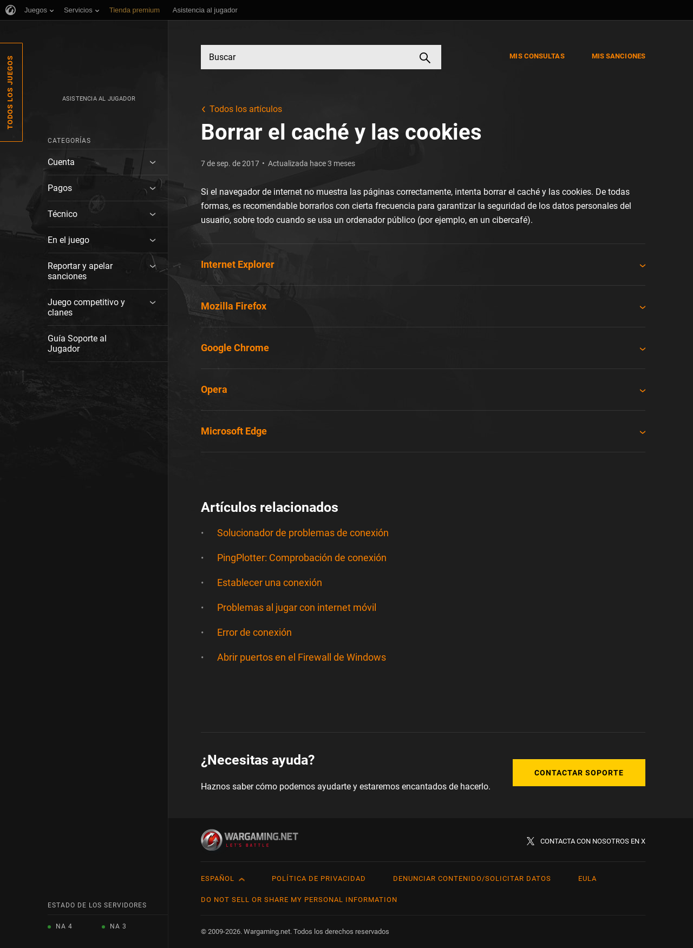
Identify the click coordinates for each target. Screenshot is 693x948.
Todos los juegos (10, 92)
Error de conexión (254, 632)
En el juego (68, 240)
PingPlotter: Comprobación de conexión (302, 557)
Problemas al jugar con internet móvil (296, 607)
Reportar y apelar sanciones (80, 271)
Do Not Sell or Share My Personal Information (299, 900)
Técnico (62, 214)
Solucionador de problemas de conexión (303, 532)
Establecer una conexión (269, 582)
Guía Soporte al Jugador (77, 343)
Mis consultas (536, 56)
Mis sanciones (618, 56)
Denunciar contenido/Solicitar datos (472, 878)
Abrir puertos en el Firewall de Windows (301, 657)
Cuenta (61, 162)
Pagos (60, 188)
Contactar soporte (579, 772)
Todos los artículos (246, 109)
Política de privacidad (319, 878)
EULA (587, 878)
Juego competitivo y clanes (86, 307)
